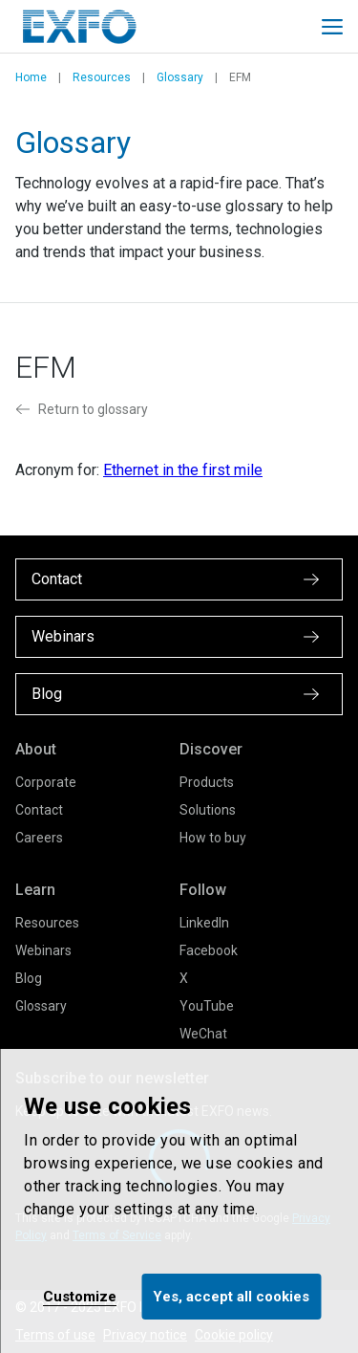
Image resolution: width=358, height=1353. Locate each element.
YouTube (206, 1006)
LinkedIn (204, 922)
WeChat (203, 1033)
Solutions (207, 810)
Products (206, 782)
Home (31, 77)
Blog (28, 978)
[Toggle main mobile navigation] (332, 27)
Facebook (208, 950)
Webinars (43, 950)
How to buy (212, 837)
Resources (102, 77)
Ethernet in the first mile (183, 470)
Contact (39, 810)
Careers (39, 837)
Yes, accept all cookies (231, 1296)
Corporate (45, 782)
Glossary (180, 77)
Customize (79, 1296)
